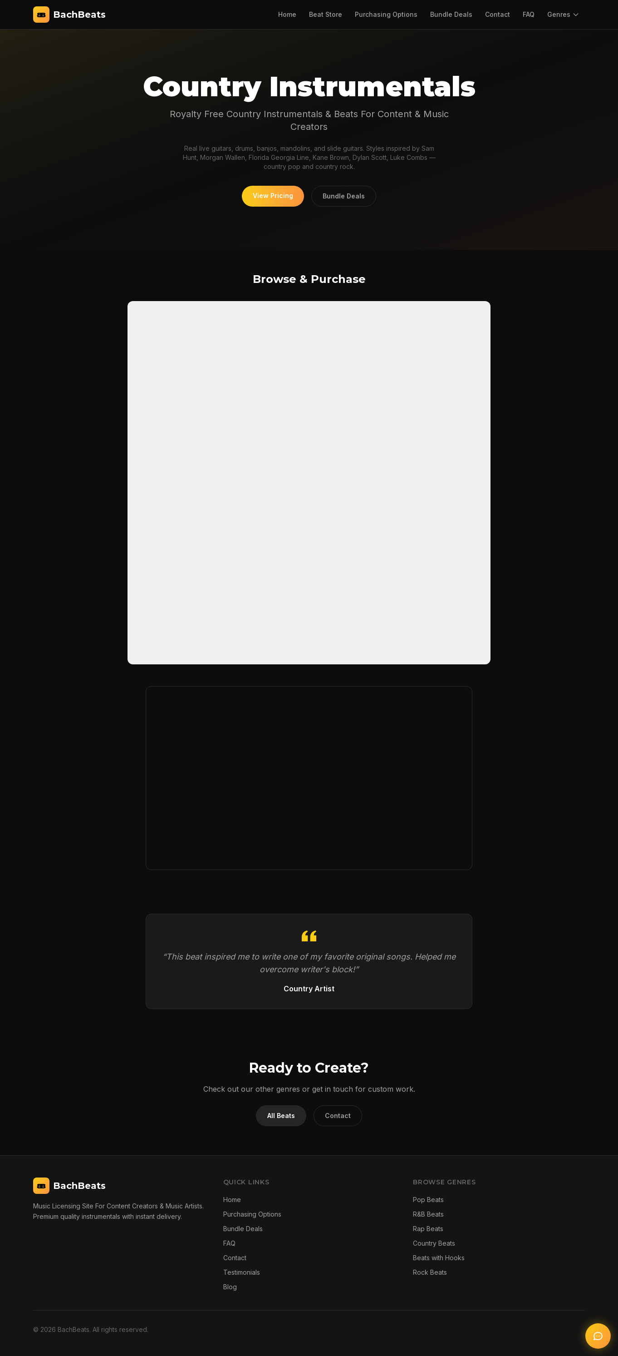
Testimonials (241, 1272)
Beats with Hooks (439, 1258)
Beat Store (325, 14)
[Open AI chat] (598, 1336)
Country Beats (434, 1243)
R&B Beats (428, 1214)
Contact (497, 14)
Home (287, 14)
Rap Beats (428, 1228)
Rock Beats (430, 1272)
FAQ (529, 14)
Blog (230, 1287)
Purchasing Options (386, 14)
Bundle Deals (451, 14)
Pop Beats (428, 1199)
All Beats (281, 1115)
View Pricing (273, 195)
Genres (563, 14)
